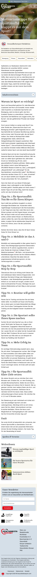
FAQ (21, 550)
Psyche (3, 16)
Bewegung (5, 58)
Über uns (23, 530)
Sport (9, 16)
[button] (25, 172)
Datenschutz (19, 571)
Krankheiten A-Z (25, 537)
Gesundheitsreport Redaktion (12, 34)
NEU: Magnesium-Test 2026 (18, 1)
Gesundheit (21, 58)
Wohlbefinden (17, 16)
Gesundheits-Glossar (27, 548)
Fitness (13, 58)
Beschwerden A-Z (26, 539)
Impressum (11, 571)
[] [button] (21, 436)
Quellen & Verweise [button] (10, 437)
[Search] (31, 6)
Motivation (30, 58)
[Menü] (34, 6)
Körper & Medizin (25, 543)
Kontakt (27, 571)
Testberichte (24, 546)
